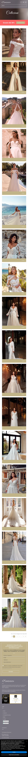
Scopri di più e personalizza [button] (14, 754)
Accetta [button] (14, 752)
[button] (26, 741)
